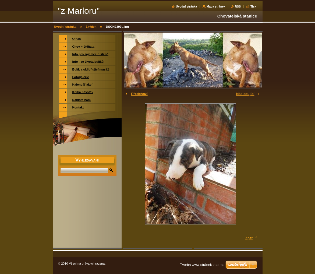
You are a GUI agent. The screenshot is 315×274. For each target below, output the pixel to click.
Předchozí (139, 94)
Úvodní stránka (186, 6)
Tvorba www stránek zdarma (202, 265)
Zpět (249, 238)
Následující (245, 94)
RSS (238, 6)
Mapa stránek (216, 6)
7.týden (91, 26)
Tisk (253, 6)
